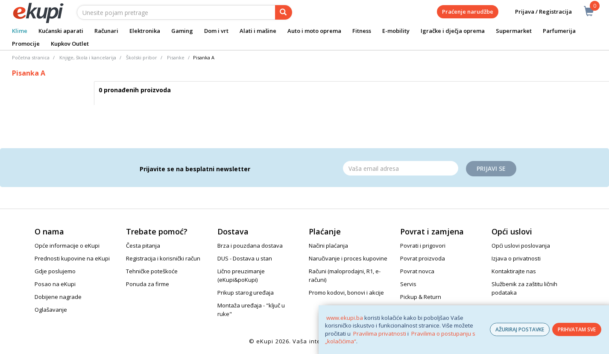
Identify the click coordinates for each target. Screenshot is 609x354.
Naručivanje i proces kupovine (348, 258)
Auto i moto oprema (314, 31)
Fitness (361, 31)
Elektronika (144, 31)
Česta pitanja (143, 245)
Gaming (182, 31)
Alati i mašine (258, 31)
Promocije (26, 43)
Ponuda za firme (147, 284)
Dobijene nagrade (58, 297)
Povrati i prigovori (422, 245)
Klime (19, 31)
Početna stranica (31, 57)
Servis (408, 284)
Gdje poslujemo (55, 271)
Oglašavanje (51, 309)
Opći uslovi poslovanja (521, 245)
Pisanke (175, 57)
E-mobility (396, 31)
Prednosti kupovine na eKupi (72, 258)
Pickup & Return (420, 297)
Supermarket (514, 31)
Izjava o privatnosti (516, 258)
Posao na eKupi (55, 284)
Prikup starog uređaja (245, 292)
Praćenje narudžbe (467, 11)
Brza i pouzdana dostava (250, 245)
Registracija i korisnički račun (163, 258)
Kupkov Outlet (70, 43)
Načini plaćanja (328, 245)
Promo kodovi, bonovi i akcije (346, 292)
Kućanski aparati (60, 31)
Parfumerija (559, 31)
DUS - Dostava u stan (244, 258)
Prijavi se (491, 168)
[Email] (400, 168)
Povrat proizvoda (422, 258)
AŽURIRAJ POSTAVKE (519, 329)
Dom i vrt (216, 31)
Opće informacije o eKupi (67, 245)
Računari (106, 31)
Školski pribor (141, 57)
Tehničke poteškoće (152, 271)
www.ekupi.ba (344, 318)
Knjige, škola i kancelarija (87, 57)
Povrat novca (417, 271)
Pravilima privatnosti (379, 333)
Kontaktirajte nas (514, 271)
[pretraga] (283, 12)
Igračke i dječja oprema (453, 31)
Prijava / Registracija (537, 12)
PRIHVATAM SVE (577, 329)
